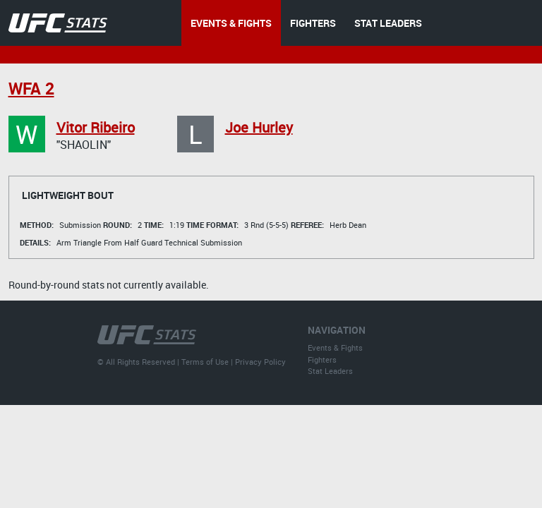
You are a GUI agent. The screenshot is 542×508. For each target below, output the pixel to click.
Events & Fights (335, 347)
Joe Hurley (259, 127)
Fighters (322, 359)
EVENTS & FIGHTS (231, 23)
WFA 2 (31, 88)
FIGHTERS (313, 23)
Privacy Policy (260, 361)
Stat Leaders (330, 370)
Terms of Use (205, 361)
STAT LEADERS (388, 23)
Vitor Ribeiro (95, 127)
